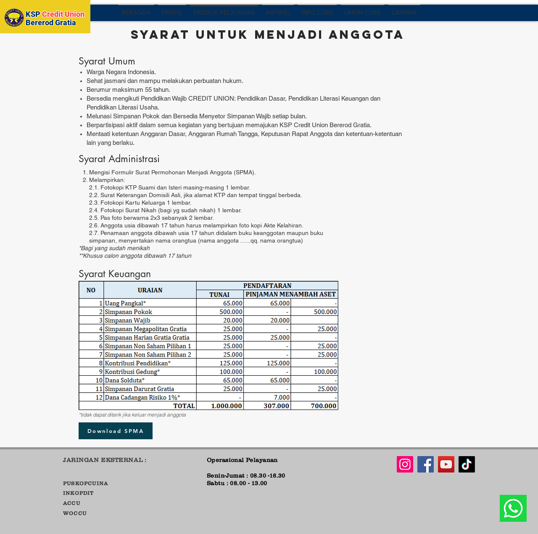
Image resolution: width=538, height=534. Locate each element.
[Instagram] (405, 464)
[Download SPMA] (116, 430)
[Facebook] (425, 464)
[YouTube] (446, 464)
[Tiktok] (467, 464)
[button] (172, 13)
